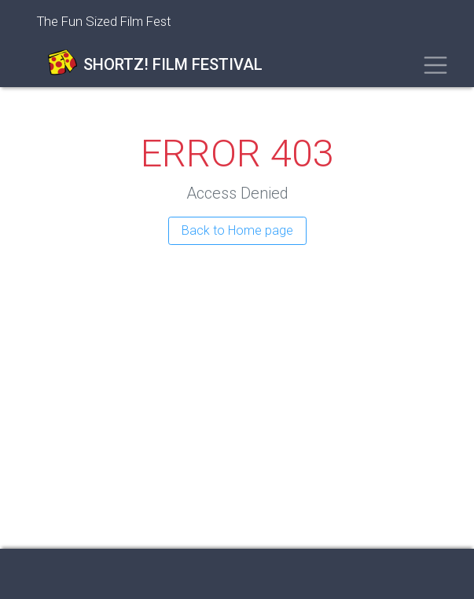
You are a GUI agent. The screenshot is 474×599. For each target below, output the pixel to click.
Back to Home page (237, 230)
